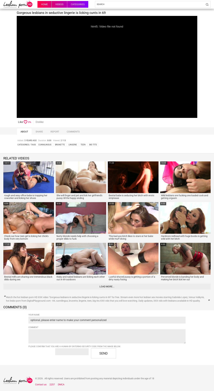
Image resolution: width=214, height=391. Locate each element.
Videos (59, 4)
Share (39, 131)
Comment (33, 327)
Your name (34, 315)
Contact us (40, 384)
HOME (44, 4)
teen (83, 145)
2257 (52, 384)
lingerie (73, 145)
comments (73, 131)
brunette (60, 145)
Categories (78, 4)
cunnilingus (44, 145)
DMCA (61, 384)
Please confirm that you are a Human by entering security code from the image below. (74, 346)
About (24, 131)
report (54, 131)
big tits (93, 145)
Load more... (107, 286)
